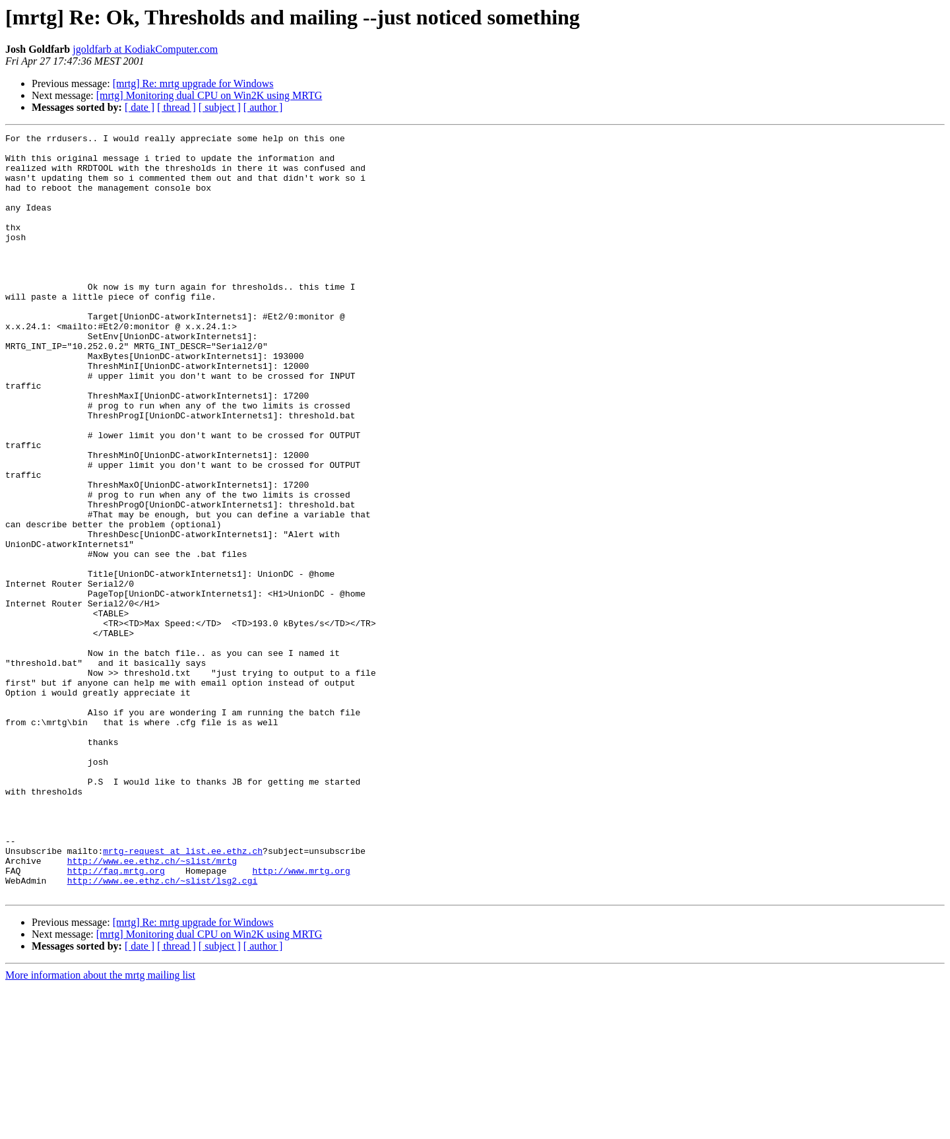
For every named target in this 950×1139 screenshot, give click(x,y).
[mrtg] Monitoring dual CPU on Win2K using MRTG (209, 95)
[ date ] (139, 107)
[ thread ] (176, 107)
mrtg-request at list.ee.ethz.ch (183, 995)
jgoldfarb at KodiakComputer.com (145, 49)
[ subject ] (220, 107)
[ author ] (263, 107)
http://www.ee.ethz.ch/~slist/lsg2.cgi (162, 1031)
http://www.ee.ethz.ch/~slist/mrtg (152, 1007)
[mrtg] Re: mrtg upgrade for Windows (193, 83)
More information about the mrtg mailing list (100, 1127)
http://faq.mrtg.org (116, 1019)
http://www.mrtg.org (301, 1019)
